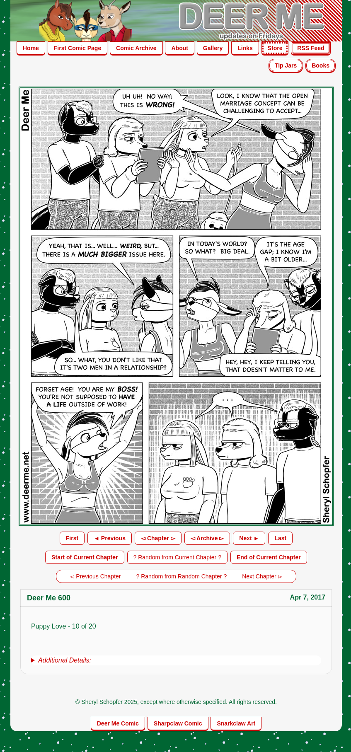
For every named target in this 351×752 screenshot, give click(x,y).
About (179, 48)
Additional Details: (64, 660)
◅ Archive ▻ (207, 538)
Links (245, 48)
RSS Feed (310, 48)
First (72, 538)
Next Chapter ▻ (262, 576)
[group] (176, 660)
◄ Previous (110, 538)
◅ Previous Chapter (95, 576)
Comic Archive (136, 48)
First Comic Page (77, 48)
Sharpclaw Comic (178, 723)
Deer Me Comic (118, 723)
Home (31, 48)
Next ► (249, 538)
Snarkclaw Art (236, 723)
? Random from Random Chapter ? (181, 576)
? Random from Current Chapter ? (177, 557)
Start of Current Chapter (84, 557)
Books (320, 65)
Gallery (213, 48)
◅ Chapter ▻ (158, 538)
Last (280, 538)
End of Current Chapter (269, 557)
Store (275, 48)
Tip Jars (286, 65)
